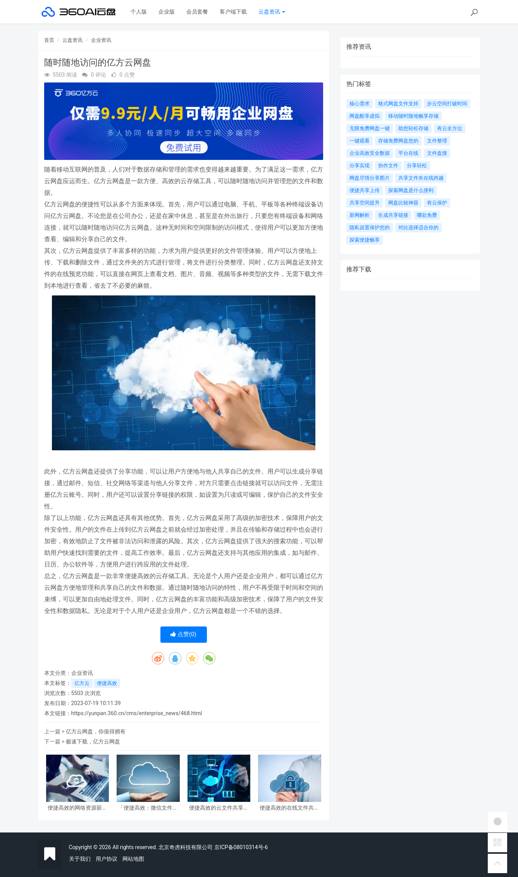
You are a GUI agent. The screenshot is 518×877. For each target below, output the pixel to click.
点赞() (183, 634)
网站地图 (133, 859)
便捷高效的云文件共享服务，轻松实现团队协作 (219, 808)
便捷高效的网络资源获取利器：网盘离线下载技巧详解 (77, 808)
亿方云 (81, 683)
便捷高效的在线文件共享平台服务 (289, 808)
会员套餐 (197, 12)
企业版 (166, 12)
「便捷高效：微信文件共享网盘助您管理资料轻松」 (148, 808)
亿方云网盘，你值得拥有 (96, 731)
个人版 (139, 12)
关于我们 (80, 859)
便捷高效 (107, 683)
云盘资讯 (271, 12)
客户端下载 (233, 12)
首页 (49, 40)
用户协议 (106, 859)
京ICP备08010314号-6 (241, 847)
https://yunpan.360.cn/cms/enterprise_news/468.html (136, 713)
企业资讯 (101, 40)
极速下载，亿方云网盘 (93, 741)
